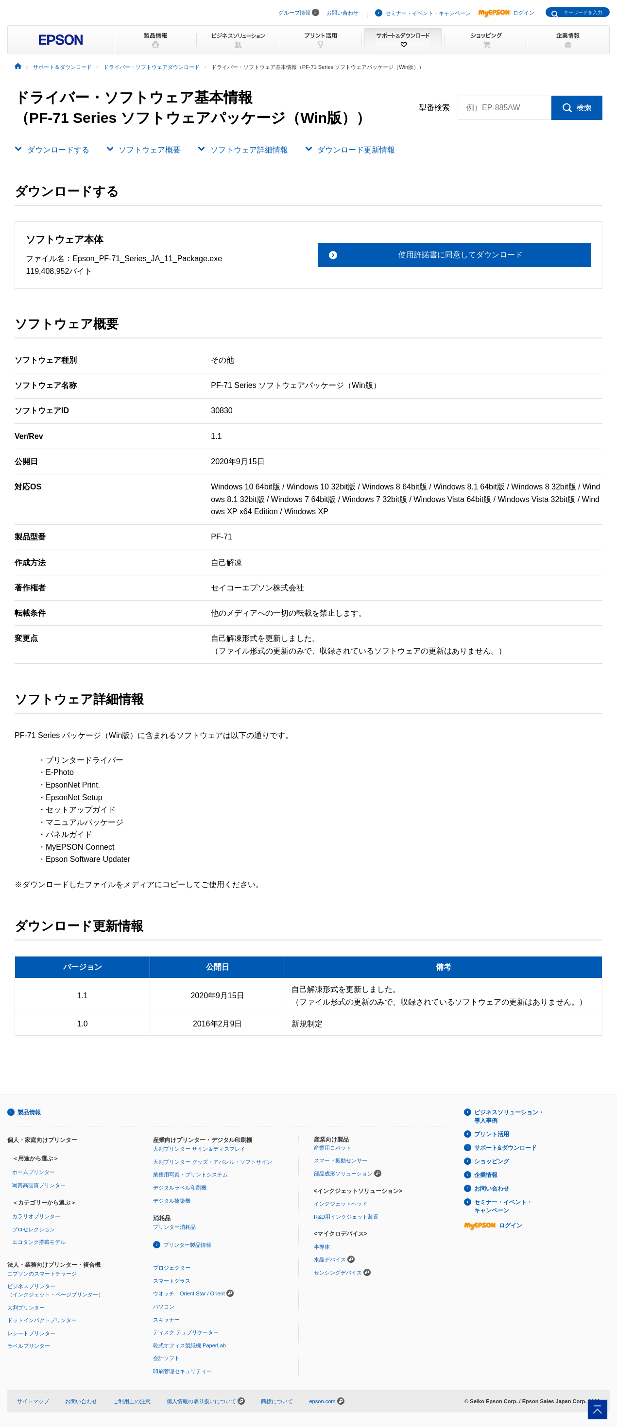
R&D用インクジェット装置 (346, 1217)
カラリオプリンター (36, 1216)
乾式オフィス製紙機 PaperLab (189, 1345)
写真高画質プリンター (39, 1185)
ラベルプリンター (28, 1346)
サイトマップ (33, 1401)
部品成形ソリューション (343, 1173)
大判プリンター (26, 1307)
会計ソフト (166, 1358)
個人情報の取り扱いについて (206, 1401)
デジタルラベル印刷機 (179, 1188)
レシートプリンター (31, 1333)
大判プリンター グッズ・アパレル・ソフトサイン (212, 1162)
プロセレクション (33, 1229)
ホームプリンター (33, 1172)
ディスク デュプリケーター (186, 1332)
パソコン (163, 1306)
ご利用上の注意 (132, 1401)
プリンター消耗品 (174, 1227)
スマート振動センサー (340, 1160)
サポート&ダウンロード (505, 1147)
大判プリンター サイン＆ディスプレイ (199, 1149)
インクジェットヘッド (340, 1204)
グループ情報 (294, 13)
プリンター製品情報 (187, 1245)
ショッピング (491, 1161)
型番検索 (434, 107)
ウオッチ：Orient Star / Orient (189, 1293)
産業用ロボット (332, 1148)
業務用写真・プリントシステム (190, 1174)
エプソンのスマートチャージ (42, 1273)
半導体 (322, 1247)
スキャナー (166, 1320)
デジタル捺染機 (171, 1201)
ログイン (506, 13)
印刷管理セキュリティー (182, 1371)
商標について (277, 1401)
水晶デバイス (330, 1259)
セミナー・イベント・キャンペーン (428, 13)
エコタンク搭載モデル (39, 1242)
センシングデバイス (338, 1273)
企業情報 (485, 1175)
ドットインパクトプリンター (42, 1320)
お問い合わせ (342, 13)
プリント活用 (491, 1134)
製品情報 (29, 1112)
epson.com (322, 1401)
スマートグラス (171, 1281)
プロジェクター (171, 1268)
